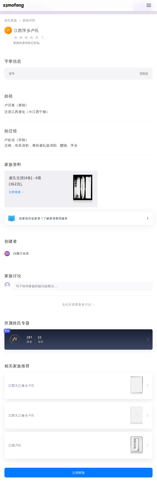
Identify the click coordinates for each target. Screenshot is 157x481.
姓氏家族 (10, 20)
